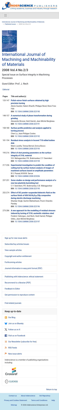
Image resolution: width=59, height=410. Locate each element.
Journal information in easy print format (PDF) (23, 268)
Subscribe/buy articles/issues (17, 244)
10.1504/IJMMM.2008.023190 (27, 111)
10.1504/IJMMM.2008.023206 (27, 176)
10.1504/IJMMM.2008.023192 (27, 136)
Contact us (13, 396)
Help (53, 400)
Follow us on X (12, 330)
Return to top (51, 389)
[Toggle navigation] (5, 15)
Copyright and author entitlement (18, 256)
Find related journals (13, 303)
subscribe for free (29, 342)
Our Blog (10, 317)
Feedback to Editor (12, 289)
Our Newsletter (13, 342)
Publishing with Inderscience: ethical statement (24, 277)
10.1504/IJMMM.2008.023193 (27, 149)
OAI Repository (44, 396)
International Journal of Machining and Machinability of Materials (23, 22)
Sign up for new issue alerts (16, 238)
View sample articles (13, 250)
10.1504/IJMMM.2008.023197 (27, 222)
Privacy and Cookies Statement (15, 400)
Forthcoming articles (13, 262)
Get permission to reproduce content (19, 295)
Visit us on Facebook (15, 336)
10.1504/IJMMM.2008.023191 (27, 124)
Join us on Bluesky (14, 323)
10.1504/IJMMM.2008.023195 (27, 188)
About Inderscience (28, 396)
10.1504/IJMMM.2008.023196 (27, 206)
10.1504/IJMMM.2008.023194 (27, 161)
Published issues (10, 24)
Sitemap (14, 405)
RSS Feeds (11, 348)
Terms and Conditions (39, 400)
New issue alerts (13, 354)
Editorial (6, 89)
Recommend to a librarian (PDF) (18, 283)
